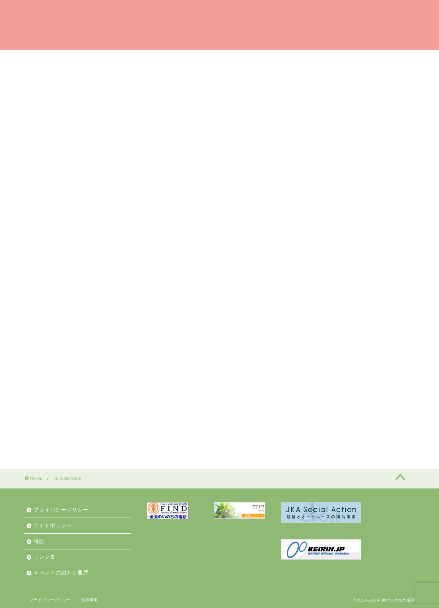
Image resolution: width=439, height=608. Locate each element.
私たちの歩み (322, 58)
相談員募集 (328, 314)
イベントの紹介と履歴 (132, 74)
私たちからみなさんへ (60, 74)
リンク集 (45, 557)
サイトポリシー (53, 525)
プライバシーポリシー (61, 509)
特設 (39, 541)
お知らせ (188, 74)
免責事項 (89, 600)
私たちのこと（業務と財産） (251, 74)
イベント (326, 280)
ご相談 (280, 58)
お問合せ (315, 74)
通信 (320, 332)
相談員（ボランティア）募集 (219, 58)
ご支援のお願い (147, 58)
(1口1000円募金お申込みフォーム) (103, 147)
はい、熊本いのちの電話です (72, 58)
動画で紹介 (357, 74)
